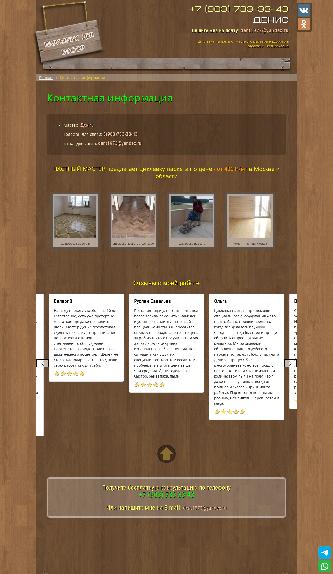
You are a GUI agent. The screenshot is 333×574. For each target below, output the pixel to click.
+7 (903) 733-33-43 (239, 9)
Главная (46, 77)
